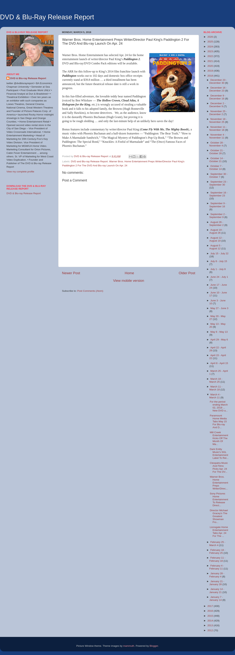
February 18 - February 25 (217, 551)
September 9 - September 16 (217, 205)
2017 (210, 606)
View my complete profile (20, 171)
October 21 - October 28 (216, 152)
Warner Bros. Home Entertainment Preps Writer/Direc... (219, 482)
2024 (210, 46)
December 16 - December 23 (218, 89)
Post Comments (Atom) (90, 291)
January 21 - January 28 (216, 583)
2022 (210, 56)
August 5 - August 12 (215, 247)
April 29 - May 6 (219, 339)
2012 (210, 630)
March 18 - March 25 (215, 380)
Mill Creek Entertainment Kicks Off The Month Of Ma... (219, 438)
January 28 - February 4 (216, 575)
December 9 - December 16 (217, 97)
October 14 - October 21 (216, 160)
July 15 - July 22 (219, 253)
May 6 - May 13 (219, 331)
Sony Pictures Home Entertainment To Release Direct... (219, 499)
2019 (210, 70)
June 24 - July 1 (219, 276)
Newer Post (71, 273)
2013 (210, 625)
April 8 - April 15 (219, 363)
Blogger (154, 645)
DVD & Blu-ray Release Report (28, 78)
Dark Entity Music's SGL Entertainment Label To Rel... (219, 454)
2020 (210, 66)
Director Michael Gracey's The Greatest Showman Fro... (219, 516)
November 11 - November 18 (218, 128)
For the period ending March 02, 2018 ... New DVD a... (219, 406)
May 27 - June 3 (219, 308)
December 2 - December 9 (217, 105)
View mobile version (128, 281)
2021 (210, 61)
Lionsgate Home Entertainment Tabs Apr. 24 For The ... (219, 532)
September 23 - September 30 (218, 183)
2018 (210, 75)
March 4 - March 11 (215, 396)
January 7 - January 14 (216, 598)
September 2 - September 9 (217, 216)
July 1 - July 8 (218, 269)
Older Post (187, 273)
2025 (210, 41)
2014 (210, 620)
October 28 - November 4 (216, 144)
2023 (210, 51)
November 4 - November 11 (217, 136)
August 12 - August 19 (216, 239)
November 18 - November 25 (218, 120)
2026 (210, 36)
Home (129, 273)
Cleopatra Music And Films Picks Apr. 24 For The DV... (219, 467)
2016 (210, 610)
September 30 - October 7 (218, 175)
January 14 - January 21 (216, 590)
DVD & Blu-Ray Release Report (47, 17)
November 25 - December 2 (218, 113)
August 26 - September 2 (216, 223)
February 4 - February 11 (216, 567)
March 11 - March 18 (215, 388)
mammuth (128, 645)
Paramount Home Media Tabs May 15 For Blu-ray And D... (218, 421)
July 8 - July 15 (218, 261)
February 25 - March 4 (217, 543)
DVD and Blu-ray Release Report (89, 161)
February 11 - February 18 (217, 559)
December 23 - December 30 (218, 81)
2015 (210, 615)
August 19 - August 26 (216, 231)
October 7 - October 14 (216, 167)
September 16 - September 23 (218, 194)
